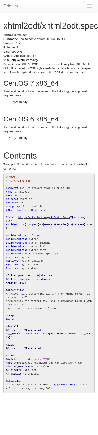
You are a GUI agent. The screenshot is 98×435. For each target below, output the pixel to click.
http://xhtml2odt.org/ (25, 60)
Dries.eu (11, 6)
